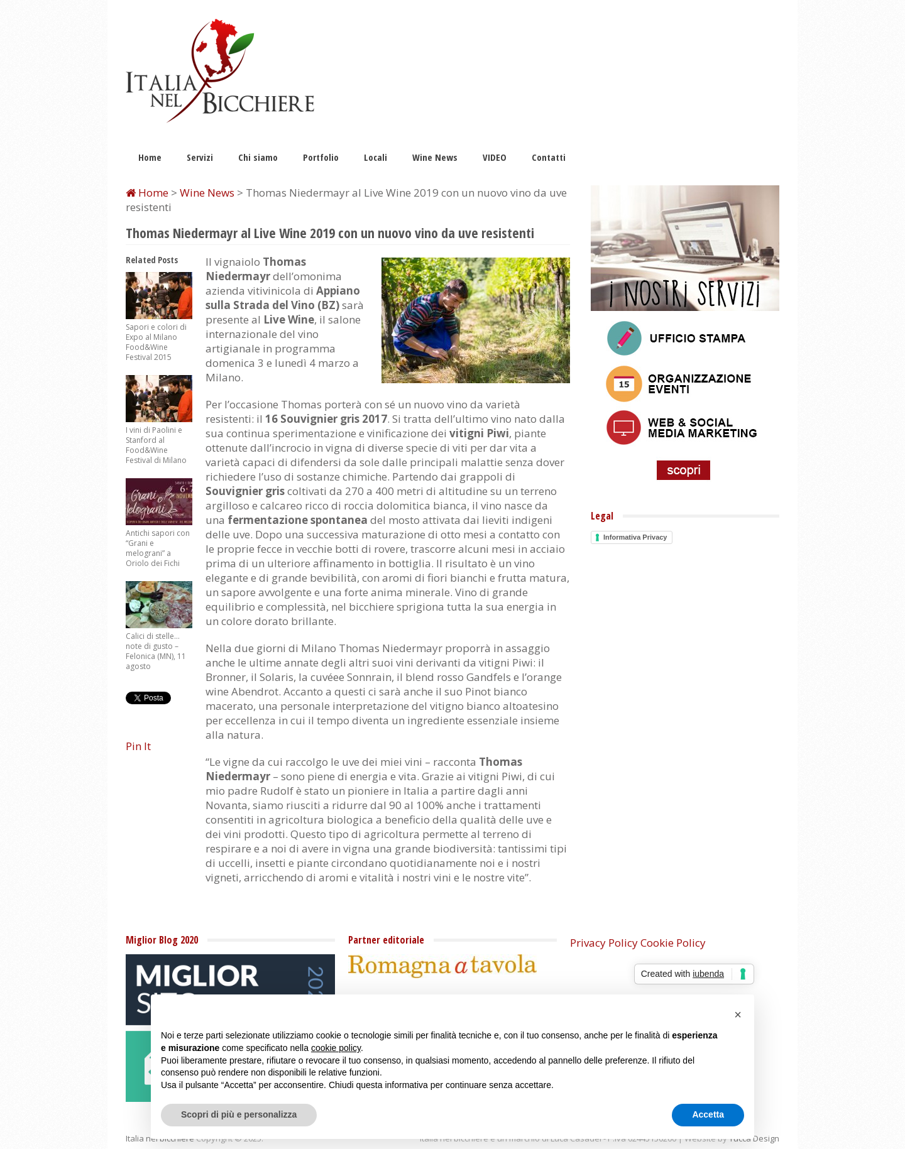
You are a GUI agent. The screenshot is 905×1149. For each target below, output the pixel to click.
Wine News (435, 157)
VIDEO (495, 157)
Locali (375, 157)
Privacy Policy (604, 942)
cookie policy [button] (336, 1048)
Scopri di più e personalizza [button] (239, 1114)
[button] (738, 1015)
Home (150, 157)
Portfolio (321, 157)
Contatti (549, 157)
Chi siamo (258, 157)
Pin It (138, 746)
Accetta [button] (708, 1114)
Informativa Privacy (635, 537)
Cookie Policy (673, 942)
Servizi (200, 157)
